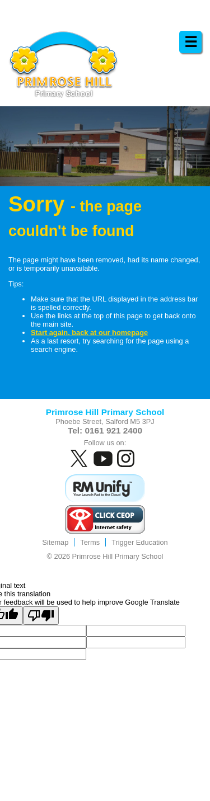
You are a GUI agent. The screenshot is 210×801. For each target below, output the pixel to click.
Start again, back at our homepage (89, 332)
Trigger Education (139, 542)
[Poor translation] (41, 615)
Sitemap (55, 542)
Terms (90, 542)
